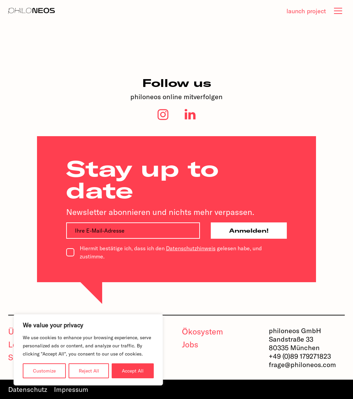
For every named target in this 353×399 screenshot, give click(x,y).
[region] (88, 349)
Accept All (133, 371)
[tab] (338, 11)
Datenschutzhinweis (191, 248)
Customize (44, 371)
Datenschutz (27, 389)
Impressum (71, 389)
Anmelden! (249, 230)
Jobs (190, 344)
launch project (306, 11)
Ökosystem (202, 331)
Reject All (89, 371)
